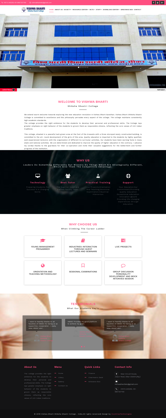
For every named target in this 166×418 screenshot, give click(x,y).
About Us (59, 9)
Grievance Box (127, 9)
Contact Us (63, 385)
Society (67, 9)
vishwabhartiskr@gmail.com (42, 2)
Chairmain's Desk (96, 377)
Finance (92, 373)
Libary (61, 377)
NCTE (92, 9)
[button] (12, 48)
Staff (99, 9)
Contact (137, 9)
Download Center (111, 9)
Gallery (61, 381)
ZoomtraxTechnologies (121, 413)
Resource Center (81, 9)
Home (51, 9)
